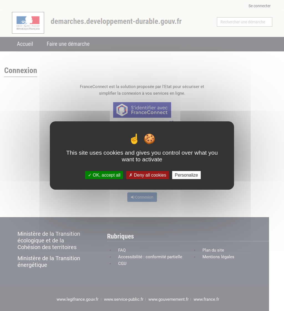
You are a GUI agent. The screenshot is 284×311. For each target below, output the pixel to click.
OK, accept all (104, 175)
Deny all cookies (147, 175)
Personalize (186, 175)
